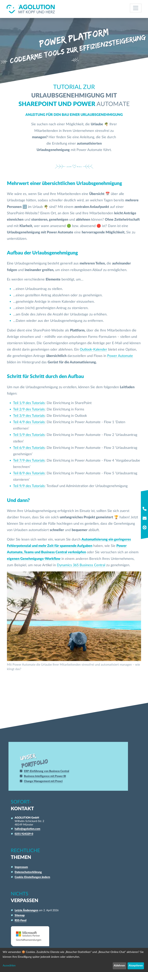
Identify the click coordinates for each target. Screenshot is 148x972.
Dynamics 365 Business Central (81, 565)
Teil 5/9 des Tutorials (29, 435)
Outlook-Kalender (93, 349)
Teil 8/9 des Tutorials (29, 473)
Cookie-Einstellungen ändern (32, 877)
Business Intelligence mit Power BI (46, 776)
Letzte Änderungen (26, 910)
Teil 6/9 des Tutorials (29, 448)
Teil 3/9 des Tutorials (29, 416)
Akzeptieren (136, 965)
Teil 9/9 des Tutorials (29, 486)
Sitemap (20, 915)
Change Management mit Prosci (45, 781)
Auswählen (9, 965)
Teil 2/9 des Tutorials (29, 409)
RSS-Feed (20, 920)
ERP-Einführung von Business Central (48, 771)
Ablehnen (119, 965)
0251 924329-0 (24, 833)
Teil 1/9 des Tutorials (29, 403)
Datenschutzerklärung (28, 872)
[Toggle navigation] (136, 8)
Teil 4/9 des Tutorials (29, 422)
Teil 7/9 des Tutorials (29, 460)
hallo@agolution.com (27, 828)
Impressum (21, 867)
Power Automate (120, 356)
